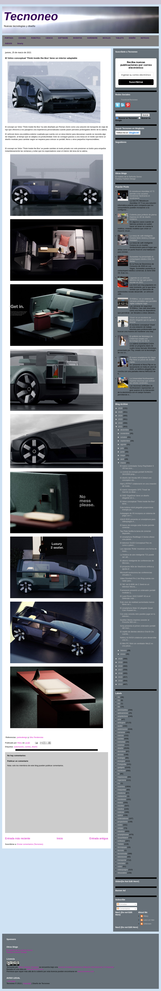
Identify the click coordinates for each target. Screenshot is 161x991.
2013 (120, 684)
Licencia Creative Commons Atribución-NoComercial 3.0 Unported (86, 967)
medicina (121, 793)
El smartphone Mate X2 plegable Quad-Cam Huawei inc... (136, 609)
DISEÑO (132, 38)
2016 (120, 673)
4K (119, 697)
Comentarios (123, 909)
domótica (121, 751)
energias (121, 761)
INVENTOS (77, 38)
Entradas (122, 904)
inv (119, 783)
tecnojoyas (122, 847)
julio (122, 448)
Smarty (20, 44)
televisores (122, 857)
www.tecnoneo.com (35, 969)
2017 (120, 670)
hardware (121, 770)
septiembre (125, 441)
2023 (120, 419)
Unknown (147, 924)
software (121, 841)
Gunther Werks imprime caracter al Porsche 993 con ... (134, 621)
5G (119, 700)
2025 (120, 412)
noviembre (125, 433)
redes (120, 825)
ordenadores (123, 818)
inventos (121, 786)
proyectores (122, 822)
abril (122, 459)
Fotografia (122, 764)
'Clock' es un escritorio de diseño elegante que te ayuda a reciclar (143, 320)
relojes (120, 828)
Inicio (60, 838)
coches (28, 747)
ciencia (120, 735)
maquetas (122, 790)
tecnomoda (122, 853)
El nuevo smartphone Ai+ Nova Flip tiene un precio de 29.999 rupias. (142, 359)
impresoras (122, 777)
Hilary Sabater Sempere (28, 967)
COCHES (22, 38)
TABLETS (120, 38)
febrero (123, 650)
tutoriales (121, 863)
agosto (123, 444)
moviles (121, 806)
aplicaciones (123, 713)
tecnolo (121, 850)
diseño (34, 747)
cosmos (121, 745)
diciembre (125, 430)
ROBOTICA (35, 38)
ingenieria (122, 780)
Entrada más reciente (17, 838)
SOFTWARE (63, 38)
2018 (120, 666)
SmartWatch (123, 838)
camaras (121, 732)
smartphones (123, 834)
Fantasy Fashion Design (125, 179)
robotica (121, 831)
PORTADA (9, 38)
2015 (120, 677)
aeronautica (122, 710)
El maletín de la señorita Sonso (20, 950)
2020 (120, 659)
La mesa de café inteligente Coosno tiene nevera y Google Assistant (142, 238)
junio (122, 452)
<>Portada (11, 981)
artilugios (121, 722)
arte (119, 719)
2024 (120, 416)
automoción (19, 747)
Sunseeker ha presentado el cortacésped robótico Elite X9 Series (142, 259)
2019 (120, 662)
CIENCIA (49, 38)
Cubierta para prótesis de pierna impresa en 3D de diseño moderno (143, 217)
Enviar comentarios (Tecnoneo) (30, 844)
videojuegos (123, 870)
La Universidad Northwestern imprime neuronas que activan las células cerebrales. (142, 380)
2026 (120, 408)
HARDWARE (92, 38)
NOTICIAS (145, 38)
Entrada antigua (98, 838)
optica (120, 815)
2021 (120, 427)
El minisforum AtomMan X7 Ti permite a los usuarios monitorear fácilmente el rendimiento (142, 194)
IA (118, 774)
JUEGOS (8, 44)
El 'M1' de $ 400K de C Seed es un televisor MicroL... (134, 585)
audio (120, 726)
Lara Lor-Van (148, 920)
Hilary (145, 916)
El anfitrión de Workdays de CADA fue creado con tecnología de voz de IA (141, 338)
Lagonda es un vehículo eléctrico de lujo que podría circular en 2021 (141, 280)
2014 (120, 681)
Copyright (27, 983)
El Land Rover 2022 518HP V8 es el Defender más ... (135, 597)
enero (123, 654)
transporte (122, 860)
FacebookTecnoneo (129, 100)
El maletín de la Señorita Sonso (128, 177)
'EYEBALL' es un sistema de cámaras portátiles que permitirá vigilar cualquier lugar (143, 301)
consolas (121, 742)
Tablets (121, 844)
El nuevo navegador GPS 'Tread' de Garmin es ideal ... (135, 491)
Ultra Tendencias (36, 737)
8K (119, 707)
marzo (123, 463)
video (120, 866)
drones (120, 754)
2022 (120, 423)
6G (119, 703)
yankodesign (22, 737)
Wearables (122, 873)
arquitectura (123, 716)
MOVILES (107, 38)
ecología (121, 758)
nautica (121, 809)
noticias (121, 812)
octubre (124, 437)
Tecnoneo (31, 16)
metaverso (122, 796)
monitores (122, 799)
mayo (123, 455)
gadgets (121, 767)
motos (120, 802)
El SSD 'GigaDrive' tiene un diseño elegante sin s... (134, 496)
